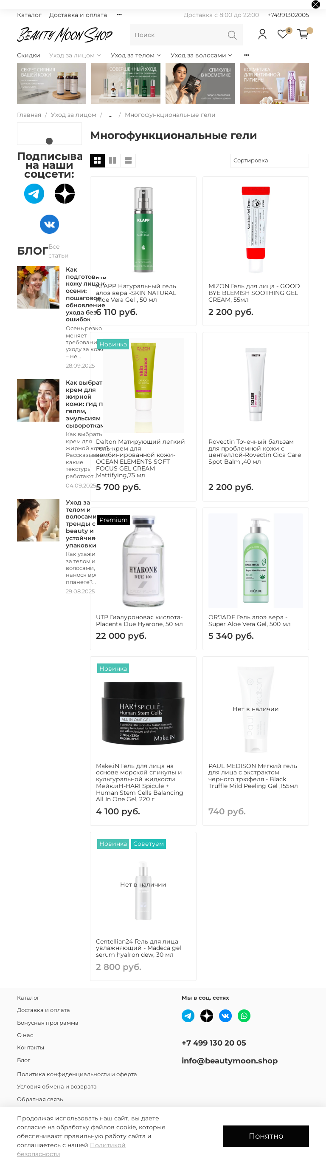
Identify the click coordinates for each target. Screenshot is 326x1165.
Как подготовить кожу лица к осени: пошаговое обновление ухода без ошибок (86, 294)
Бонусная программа (48, 1023)
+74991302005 (288, 15)
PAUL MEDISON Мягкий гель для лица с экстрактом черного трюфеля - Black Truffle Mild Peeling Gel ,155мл (253, 776)
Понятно (266, 1135)
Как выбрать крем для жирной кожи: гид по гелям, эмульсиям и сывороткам (86, 404)
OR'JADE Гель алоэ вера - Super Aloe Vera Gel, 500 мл (249, 620)
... (110, 114)
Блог (23, 1060)
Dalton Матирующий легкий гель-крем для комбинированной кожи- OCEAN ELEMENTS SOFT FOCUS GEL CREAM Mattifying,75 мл (140, 458)
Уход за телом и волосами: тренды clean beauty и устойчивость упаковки (87, 524)
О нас (25, 1035)
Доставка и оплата (78, 15)
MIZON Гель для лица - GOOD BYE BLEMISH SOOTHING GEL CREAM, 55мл (254, 292)
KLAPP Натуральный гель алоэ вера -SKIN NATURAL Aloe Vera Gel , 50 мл (136, 292)
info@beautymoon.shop (230, 1061)
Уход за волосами (202, 55)
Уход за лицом (75, 55)
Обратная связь (40, 1099)
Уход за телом (136, 55)
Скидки (28, 55)
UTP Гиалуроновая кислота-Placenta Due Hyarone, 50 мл (139, 620)
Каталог (29, 15)
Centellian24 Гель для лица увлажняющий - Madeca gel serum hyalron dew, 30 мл (138, 948)
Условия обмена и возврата (57, 1086)
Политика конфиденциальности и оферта (77, 1074)
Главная (29, 115)
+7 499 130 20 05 (214, 1043)
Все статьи (58, 251)
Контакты (30, 1047)
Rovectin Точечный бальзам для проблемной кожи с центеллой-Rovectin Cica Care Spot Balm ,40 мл (254, 451)
